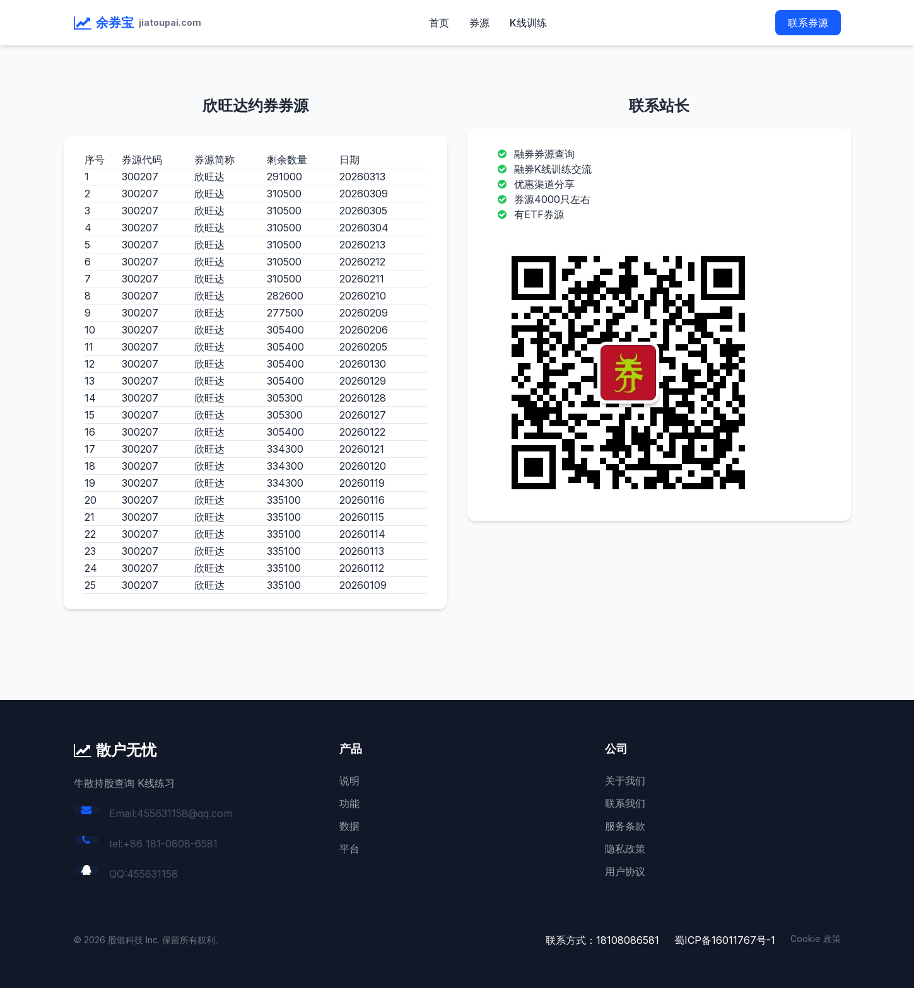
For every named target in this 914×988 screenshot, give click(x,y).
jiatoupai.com (170, 22)
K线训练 (528, 22)
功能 (349, 803)
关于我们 (625, 780)
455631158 (152, 874)
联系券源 (808, 22)
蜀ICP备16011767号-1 (724, 940)
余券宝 (115, 22)
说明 (349, 780)
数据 (349, 826)
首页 (439, 22)
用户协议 (625, 871)
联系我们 (625, 803)
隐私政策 (625, 848)
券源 (479, 22)
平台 (349, 848)
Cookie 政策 (815, 938)
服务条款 (625, 826)
